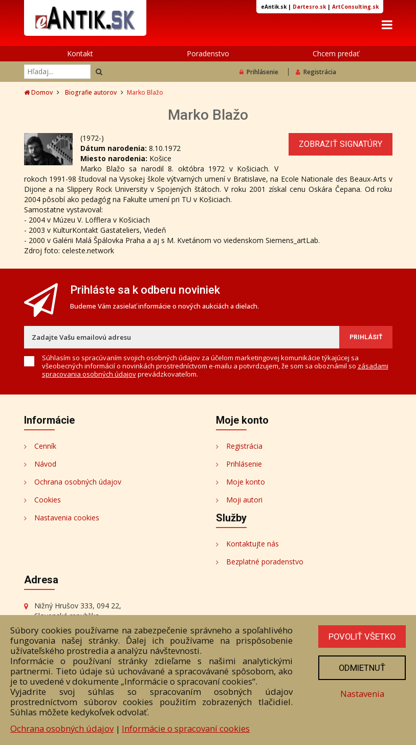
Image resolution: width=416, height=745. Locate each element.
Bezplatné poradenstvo (264, 561)
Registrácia (316, 72)
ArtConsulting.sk (355, 6)
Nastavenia (361, 693)
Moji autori (244, 500)
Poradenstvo (208, 53)
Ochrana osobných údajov (77, 482)
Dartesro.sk (309, 6)
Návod (45, 464)
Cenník (45, 446)
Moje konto (245, 482)
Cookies (47, 500)
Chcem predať (336, 53)
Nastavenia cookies (66, 517)
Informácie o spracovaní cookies (186, 728)
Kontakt (80, 53)
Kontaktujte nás (252, 544)
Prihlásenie (258, 72)
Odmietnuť (361, 668)
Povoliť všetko (361, 636)
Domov (38, 92)
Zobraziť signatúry (340, 144)
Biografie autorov (91, 92)
